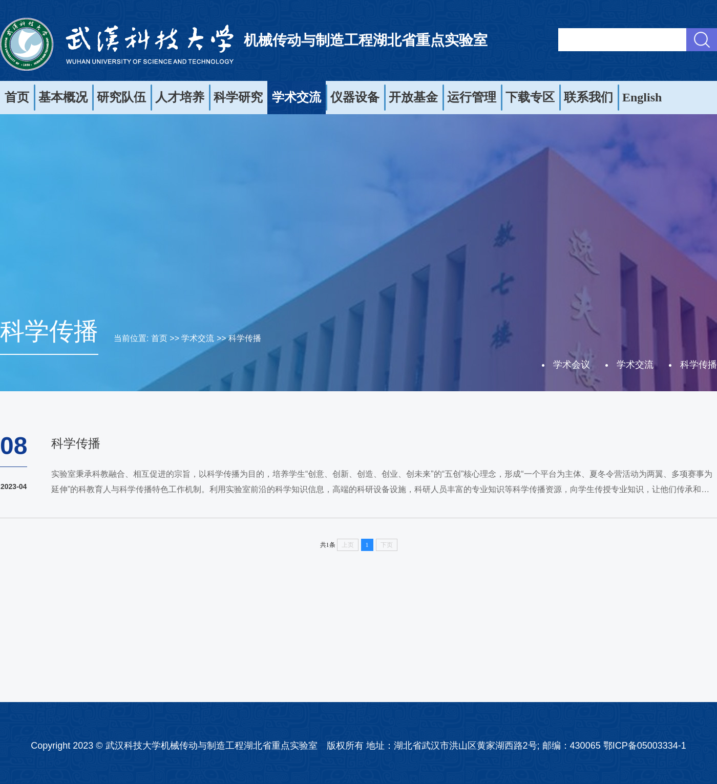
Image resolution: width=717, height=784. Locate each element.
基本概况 (63, 97)
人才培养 (179, 97)
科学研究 (238, 97)
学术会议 (571, 364)
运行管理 (471, 97)
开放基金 (413, 97)
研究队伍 (121, 97)
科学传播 (244, 338)
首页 (17, 97)
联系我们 (588, 97)
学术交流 (296, 97)
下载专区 (530, 97)
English (642, 97)
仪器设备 (354, 97)
